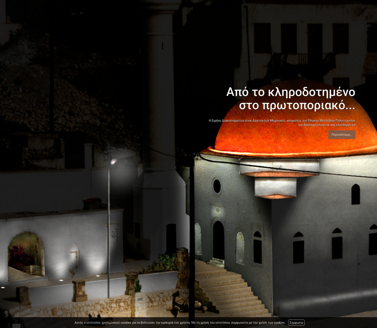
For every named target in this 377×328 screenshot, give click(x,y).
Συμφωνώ (296, 322)
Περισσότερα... (342, 134)
